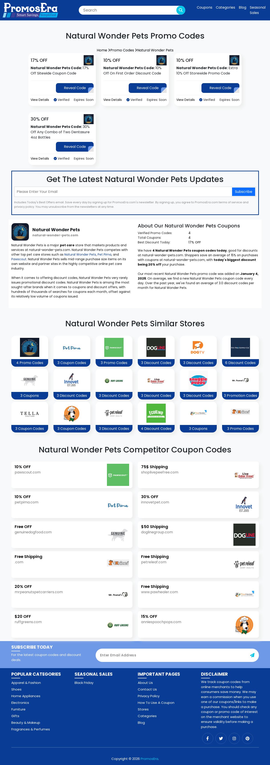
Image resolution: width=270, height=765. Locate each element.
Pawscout (18, 259)
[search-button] (180, 10)
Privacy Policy (149, 696)
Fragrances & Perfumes (30, 729)
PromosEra (149, 758)
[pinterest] (247, 738)
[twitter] (221, 738)
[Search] (132, 10)
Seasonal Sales (258, 10)
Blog (242, 7)
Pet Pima (104, 254)
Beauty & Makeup (25, 722)
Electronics (20, 702)
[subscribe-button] (252, 655)
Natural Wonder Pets (155, 50)
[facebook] (207, 738)
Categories (225, 7)
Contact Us (147, 689)
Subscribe (243, 191)
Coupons (204, 7)
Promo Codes (123, 50)
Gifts (15, 716)
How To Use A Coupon (156, 702)
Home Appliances (25, 696)
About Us (145, 682)
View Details (40, 100)
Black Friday (84, 682)
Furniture (18, 709)
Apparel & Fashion (26, 682)
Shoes (16, 689)
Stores (143, 709)
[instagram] (234, 738)
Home (103, 50)
